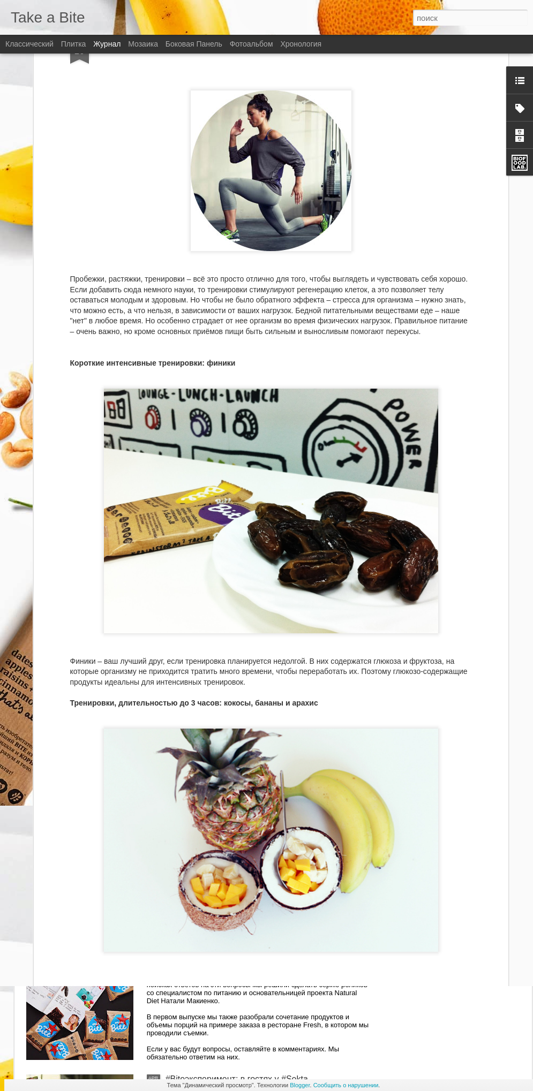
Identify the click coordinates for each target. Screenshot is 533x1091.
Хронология (300, 44)
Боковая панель (194, 44)
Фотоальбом (251, 44)
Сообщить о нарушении (346, 1085)
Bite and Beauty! (197, 714)
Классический (29, 44)
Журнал (107, 44)
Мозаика (143, 44)
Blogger (300, 1085)
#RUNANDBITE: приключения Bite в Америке (255, 835)
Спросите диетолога (206, 957)
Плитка (73, 44)
